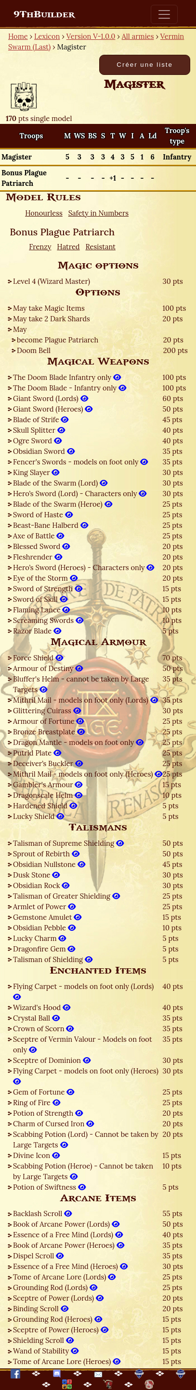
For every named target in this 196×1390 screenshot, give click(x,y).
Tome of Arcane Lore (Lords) (64, 1276)
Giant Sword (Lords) (50, 398)
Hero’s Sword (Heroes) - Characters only (83, 567)
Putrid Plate (37, 752)
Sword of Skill (40, 599)
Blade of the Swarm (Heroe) (62, 504)
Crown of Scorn (43, 1028)
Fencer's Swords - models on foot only (80, 461)
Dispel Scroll (38, 1255)
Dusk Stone (36, 874)
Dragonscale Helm (47, 795)
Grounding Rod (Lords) (55, 1287)
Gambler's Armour (47, 784)
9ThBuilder (44, 14)
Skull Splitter (39, 430)
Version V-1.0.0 (91, 36)
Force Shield (38, 657)
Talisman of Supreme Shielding (68, 843)
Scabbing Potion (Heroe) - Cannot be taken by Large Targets (83, 1171)
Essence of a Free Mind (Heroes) (70, 1266)
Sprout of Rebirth (46, 853)
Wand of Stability (45, 1350)
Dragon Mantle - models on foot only (78, 742)
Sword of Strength (47, 588)
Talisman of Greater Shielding (66, 896)
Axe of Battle (38, 535)
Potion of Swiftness (49, 1187)
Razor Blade (37, 630)
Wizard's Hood (41, 1007)
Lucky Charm (39, 938)
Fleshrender (37, 556)
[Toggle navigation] (164, 14)
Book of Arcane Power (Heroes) (68, 1245)
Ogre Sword (37, 440)
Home (18, 36)
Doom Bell (34, 350)
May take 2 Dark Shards (51, 318)
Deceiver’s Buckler (48, 763)
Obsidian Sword (44, 451)
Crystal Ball (36, 1018)
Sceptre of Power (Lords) (58, 1298)
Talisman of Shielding (52, 959)
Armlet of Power (44, 906)
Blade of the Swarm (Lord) (60, 483)
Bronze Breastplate (49, 731)
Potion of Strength (48, 1113)
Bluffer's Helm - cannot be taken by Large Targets (81, 684)
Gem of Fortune (43, 1092)
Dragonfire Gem (44, 948)
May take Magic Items (49, 308)
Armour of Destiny (48, 668)
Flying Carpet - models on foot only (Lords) (83, 991)
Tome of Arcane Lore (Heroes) (66, 1361)
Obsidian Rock (41, 885)
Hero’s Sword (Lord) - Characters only (79, 493)
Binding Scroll (40, 1308)
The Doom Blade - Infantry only (69, 387)
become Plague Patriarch (57, 339)
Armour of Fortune (48, 721)
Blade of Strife (40, 419)
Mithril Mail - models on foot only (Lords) (85, 700)
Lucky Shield (38, 816)
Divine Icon (36, 1155)
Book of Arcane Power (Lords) (66, 1224)
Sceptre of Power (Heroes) (60, 1329)
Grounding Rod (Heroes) (57, 1319)
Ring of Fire (36, 1102)
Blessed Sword (41, 546)
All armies (138, 36)
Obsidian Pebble (44, 927)
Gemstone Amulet (47, 917)
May (20, 329)
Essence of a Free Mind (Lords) (68, 1234)
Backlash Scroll (42, 1213)
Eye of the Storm (45, 578)
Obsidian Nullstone (49, 864)
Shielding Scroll (43, 1340)
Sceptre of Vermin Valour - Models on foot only (82, 1044)
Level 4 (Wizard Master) (51, 281)
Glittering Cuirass (47, 710)
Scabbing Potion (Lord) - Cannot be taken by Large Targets (85, 1139)
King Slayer (36, 472)
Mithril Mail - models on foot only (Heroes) (87, 774)
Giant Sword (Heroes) (52, 409)
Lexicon (47, 36)
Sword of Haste (43, 514)
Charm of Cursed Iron (53, 1123)
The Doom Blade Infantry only (67, 377)
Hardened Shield (45, 805)
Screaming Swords (48, 620)
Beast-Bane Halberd (50, 525)
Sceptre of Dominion (52, 1060)
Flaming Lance (41, 609)
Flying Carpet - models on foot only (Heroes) (85, 1076)
